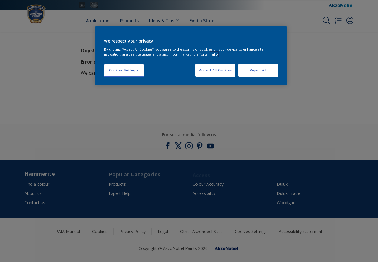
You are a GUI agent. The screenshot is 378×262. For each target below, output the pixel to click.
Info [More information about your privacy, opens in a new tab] (214, 54)
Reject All (258, 70)
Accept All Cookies (215, 70)
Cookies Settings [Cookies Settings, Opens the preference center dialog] (124, 70)
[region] (191, 55)
